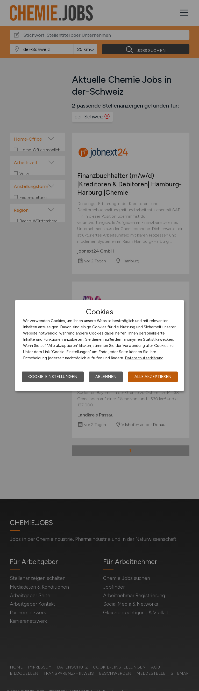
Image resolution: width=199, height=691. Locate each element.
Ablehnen (105, 376)
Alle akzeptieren (152, 376)
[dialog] (99, 345)
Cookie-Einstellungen (52, 376)
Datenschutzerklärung (144, 358)
